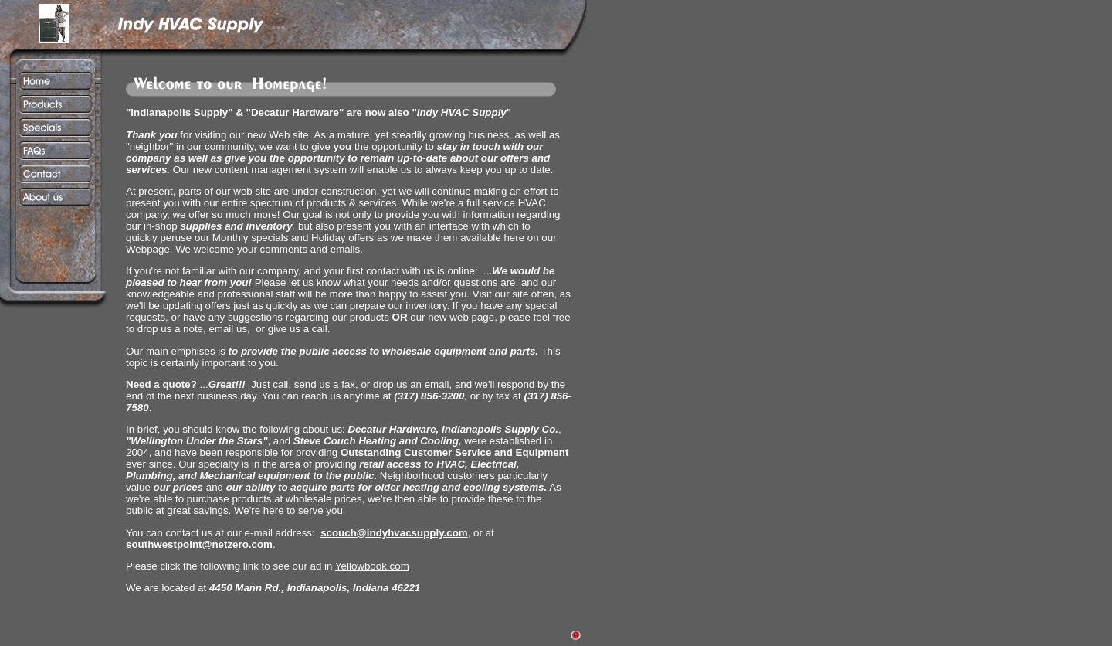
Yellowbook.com (372, 566)
